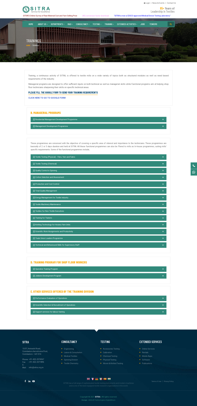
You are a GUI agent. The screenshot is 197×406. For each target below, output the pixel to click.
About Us (42, 23)
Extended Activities (126, 23)
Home (31, 23)
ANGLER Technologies (98, 398)
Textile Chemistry (71, 390)
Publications (147, 390)
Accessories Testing (111, 375)
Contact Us (171, 3)
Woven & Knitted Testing (113, 390)
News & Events (158, 3)
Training (108, 23)
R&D (69, 23)
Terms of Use (156, 380)
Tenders (153, 23)
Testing (96, 23)
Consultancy (82, 23)
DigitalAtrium (102, 398)
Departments (57, 23)
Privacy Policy (160, 380)
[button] (98, 120)
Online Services (148, 375)
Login (147, 3)
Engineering (69, 375)
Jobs (142, 23)
